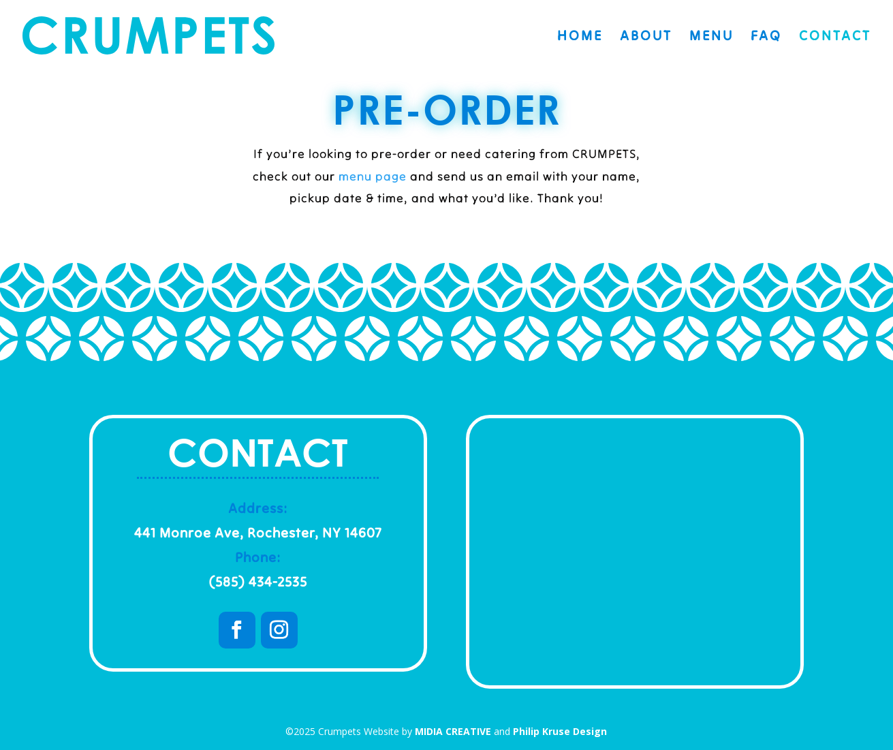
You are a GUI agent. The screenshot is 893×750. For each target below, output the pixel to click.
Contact (835, 37)
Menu (711, 37)
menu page (373, 176)
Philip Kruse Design (560, 731)
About (646, 37)
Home (580, 37)
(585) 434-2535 (257, 581)
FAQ (766, 37)
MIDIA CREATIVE (453, 731)
